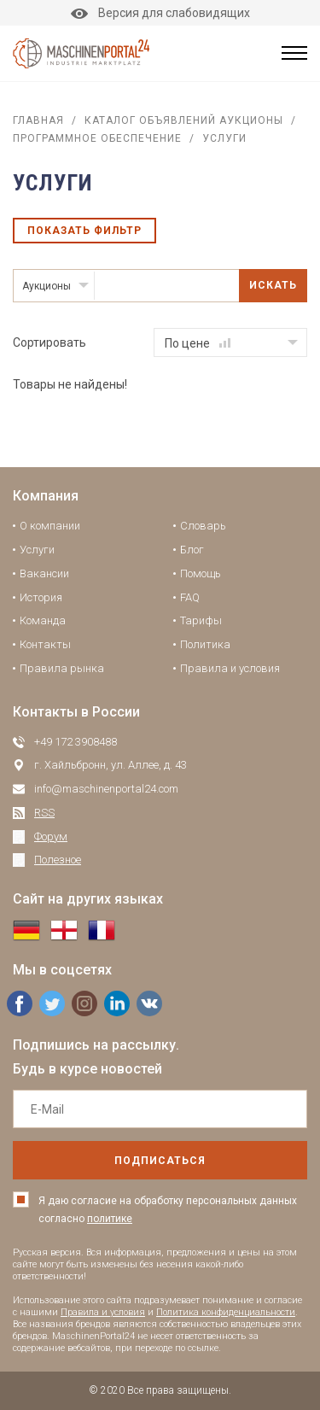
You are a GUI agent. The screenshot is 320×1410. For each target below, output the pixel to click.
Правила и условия (230, 668)
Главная (38, 120)
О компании (50, 525)
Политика (205, 644)
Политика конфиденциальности (225, 1312)
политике (109, 1219)
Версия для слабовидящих (160, 13)
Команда (43, 620)
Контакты (45, 644)
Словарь (203, 525)
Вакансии (44, 573)
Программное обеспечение (97, 138)
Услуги (37, 549)
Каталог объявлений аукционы (183, 120)
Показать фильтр (84, 231)
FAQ (190, 597)
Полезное (57, 859)
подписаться (160, 1161)
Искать (273, 285)
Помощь (200, 573)
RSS (44, 812)
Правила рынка (62, 668)
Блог (192, 549)
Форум (50, 836)
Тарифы (201, 620)
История (41, 597)
